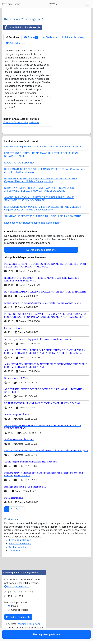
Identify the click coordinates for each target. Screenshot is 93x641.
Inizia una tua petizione (41, 258)
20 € (30, 601)
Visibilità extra (15, 43)
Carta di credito (19, 618)
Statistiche (50, 37)
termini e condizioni (29, 632)
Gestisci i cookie (18, 555)
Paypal (15, 614)
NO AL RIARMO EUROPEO (19, 171)
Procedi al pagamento (18, 625)
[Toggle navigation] (87, 4)
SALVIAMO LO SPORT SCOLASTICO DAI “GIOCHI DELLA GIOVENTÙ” (42, 225)
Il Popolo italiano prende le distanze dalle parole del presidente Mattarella (42, 155)
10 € (19, 601)
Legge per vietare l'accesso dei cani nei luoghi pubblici (32, 231)
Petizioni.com (12, 4)
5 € (9, 601)
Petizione (12, 37)
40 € (10, 604)
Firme (31, 37)
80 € (21, 604)
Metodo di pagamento (16, 611)
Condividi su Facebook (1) (22, 27)
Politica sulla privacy (73, 37)
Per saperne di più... (16, 595)
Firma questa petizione (27, 135)
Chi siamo (14, 559)
